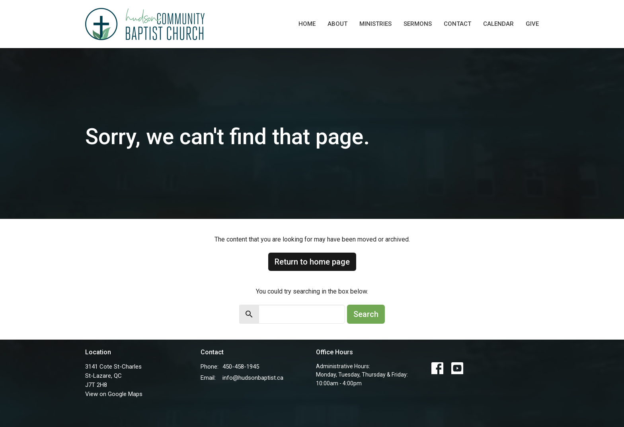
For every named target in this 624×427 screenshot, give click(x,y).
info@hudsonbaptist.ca (252, 377)
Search (365, 314)
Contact (457, 23)
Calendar (498, 23)
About (337, 23)
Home (307, 23)
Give (532, 23)
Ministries (375, 23)
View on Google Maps (113, 394)
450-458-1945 (240, 366)
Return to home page (312, 262)
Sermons (418, 23)
